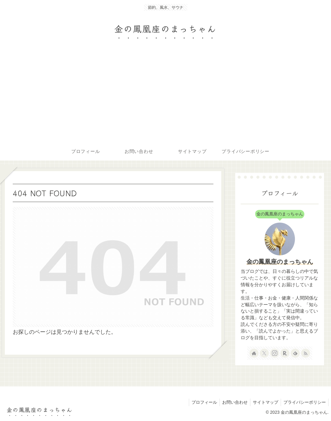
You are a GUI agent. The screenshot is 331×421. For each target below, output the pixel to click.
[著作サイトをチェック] (254, 353)
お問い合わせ (232, 402)
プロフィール (200, 402)
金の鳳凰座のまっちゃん (279, 261)
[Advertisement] (165, 97)
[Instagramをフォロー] (275, 353)
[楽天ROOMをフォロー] (285, 353)
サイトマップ (263, 402)
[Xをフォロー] (264, 353)
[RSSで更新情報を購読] (305, 353)
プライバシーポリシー (304, 402)
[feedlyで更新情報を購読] (295, 353)
